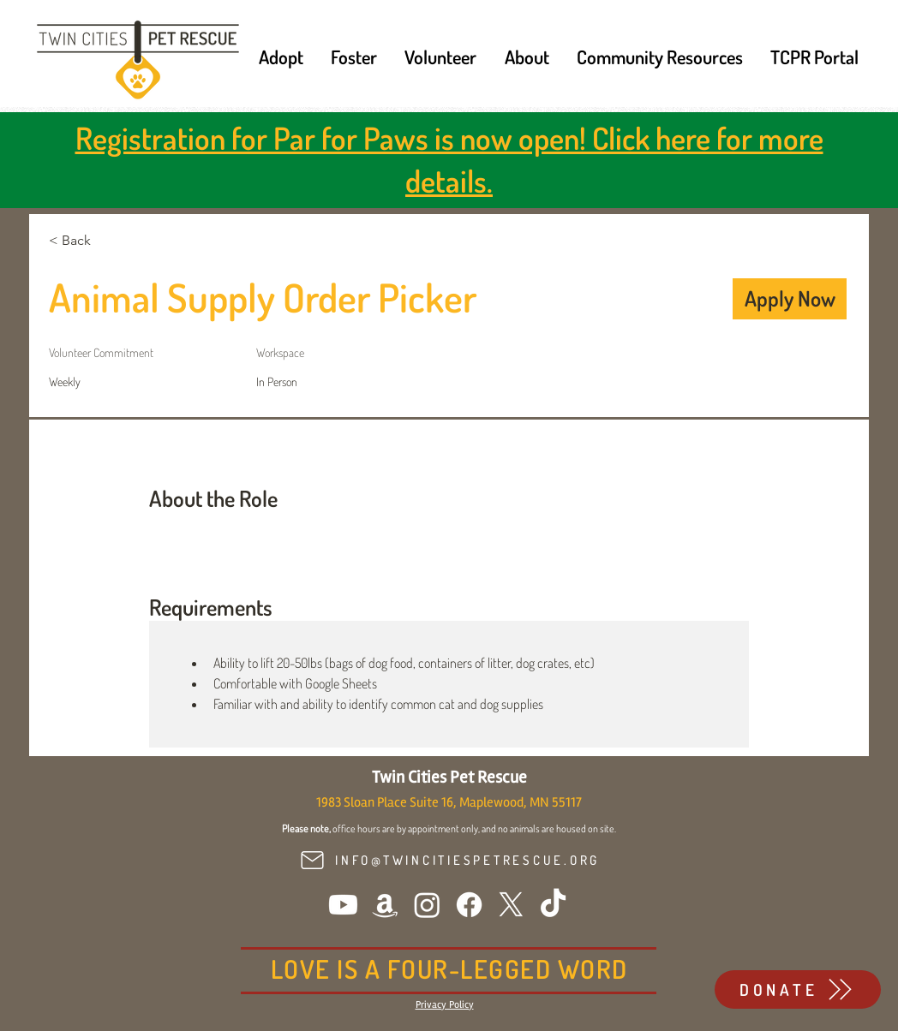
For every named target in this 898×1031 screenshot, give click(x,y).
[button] (281, 57)
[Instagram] (427, 904)
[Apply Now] (790, 298)
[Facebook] (469, 904)
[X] (511, 904)
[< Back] (110, 241)
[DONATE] (798, 989)
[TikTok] (553, 904)
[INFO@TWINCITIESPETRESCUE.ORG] (448, 860)
